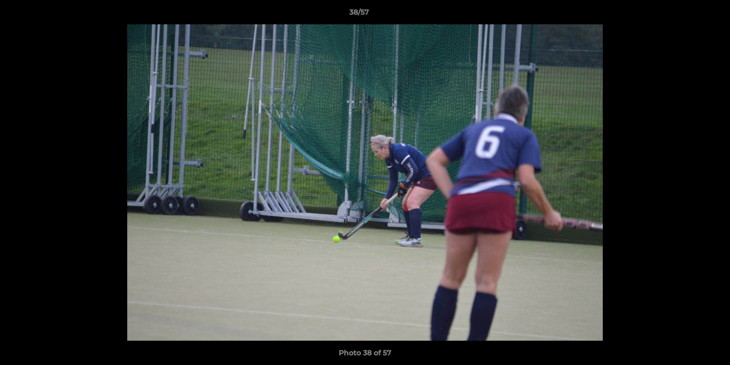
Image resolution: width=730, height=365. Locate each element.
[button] (687, 14)
